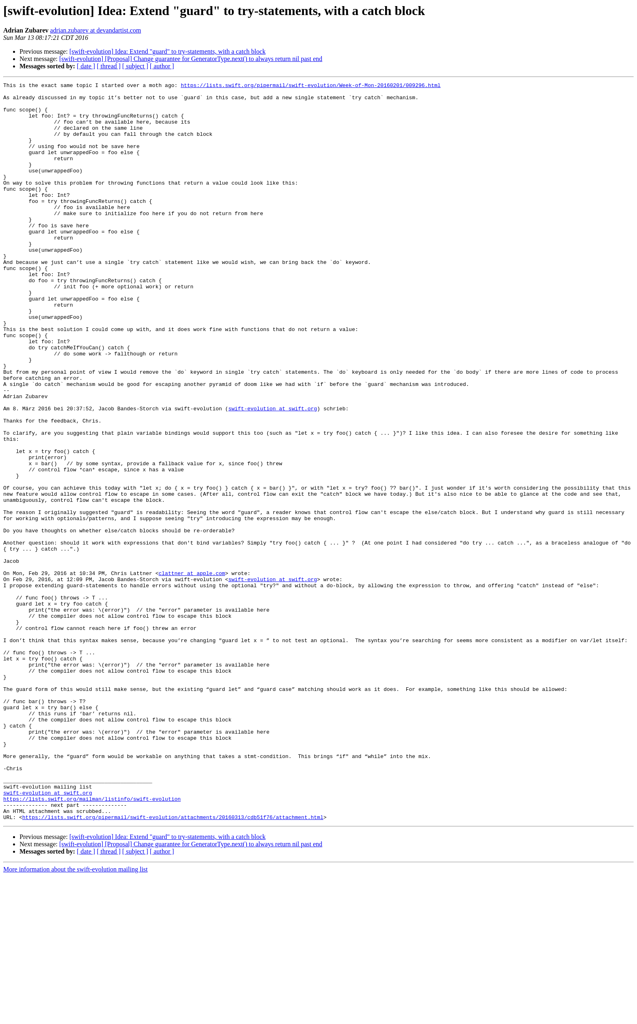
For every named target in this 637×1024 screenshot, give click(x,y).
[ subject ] (135, 66)
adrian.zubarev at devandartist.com (95, 30)
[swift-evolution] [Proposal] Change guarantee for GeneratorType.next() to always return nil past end (191, 58)
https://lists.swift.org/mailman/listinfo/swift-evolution (92, 942)
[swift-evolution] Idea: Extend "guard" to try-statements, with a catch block (167, 51)
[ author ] (162, 66)
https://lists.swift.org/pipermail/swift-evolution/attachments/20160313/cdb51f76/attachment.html (172, 964)
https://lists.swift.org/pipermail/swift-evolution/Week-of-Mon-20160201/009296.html (311, 86)
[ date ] (86, 66)
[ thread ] (109, 66)
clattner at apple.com (191, 671)
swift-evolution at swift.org (272, 474)
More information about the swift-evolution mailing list (75, 1016)
